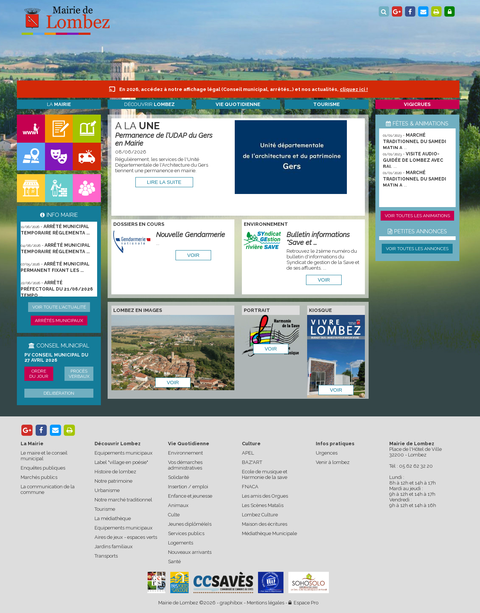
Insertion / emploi (188, 486)
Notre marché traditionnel (123, 500)
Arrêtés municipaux (59, 320)
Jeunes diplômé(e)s (190, 524)
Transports (106, 556)
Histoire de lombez (115, 471)
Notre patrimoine (113, 481)
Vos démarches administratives (185, 465)
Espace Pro (303, 603)
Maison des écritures (264, 524)
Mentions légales (265, 603)
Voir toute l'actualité (59, 307)
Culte (174, 515)
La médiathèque (112, 518)
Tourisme (104, 509)
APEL (248, 453)
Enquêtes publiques (43, 468)
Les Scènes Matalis (263, 505)
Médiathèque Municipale (269, 533)
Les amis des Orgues (265, 496)
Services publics (186, 533)
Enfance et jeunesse (190, 496)
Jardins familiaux (113, 546)
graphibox (231, 603)
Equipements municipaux (123, 453)
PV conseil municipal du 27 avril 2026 (56, 357)
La (59, 104)
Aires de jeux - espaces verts (125, 537)
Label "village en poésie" (121, 462)
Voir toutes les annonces (417, 248)
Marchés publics (39, 477)
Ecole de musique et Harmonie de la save (264, 474)
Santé (174, 561)
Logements (180, 543)
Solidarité (178, 477)
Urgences (327, 453)
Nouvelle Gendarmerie (190, 235)
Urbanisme (107, 490)
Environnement (185, 453)
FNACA (250, 486)
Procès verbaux (79, 373)
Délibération (59, 393)
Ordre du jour (38, 373)
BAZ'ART (252, 462)
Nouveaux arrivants (190, 552)
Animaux (178, 505)
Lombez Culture (260, 515)
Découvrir (149, 104)
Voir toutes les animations (417, 215)
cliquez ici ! (354, 89)
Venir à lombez (333, 462)
